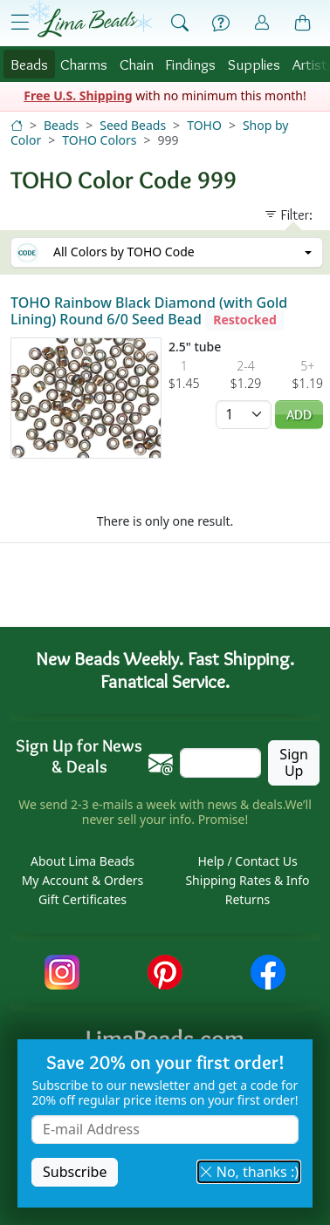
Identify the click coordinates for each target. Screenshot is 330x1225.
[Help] (221, 23)
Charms (83, 64)
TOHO (204, 125)
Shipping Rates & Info (247, 880)
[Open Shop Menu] (20, 22)
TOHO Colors (99, 140)
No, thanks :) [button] (249, 1171)
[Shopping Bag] (303, 23)
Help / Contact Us (247, 861)
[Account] (262, 23)
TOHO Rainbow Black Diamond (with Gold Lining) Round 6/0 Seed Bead (148, 311)
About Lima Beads (82, 861)
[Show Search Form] (180, 23)
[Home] (16, 125)
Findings (190, 64)
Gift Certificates (82, 899)
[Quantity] (244, 414)
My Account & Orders (83, 880)
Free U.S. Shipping (78, 95)
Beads (29, 64)
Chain (137, 64)
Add (299, 414)
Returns (247, 899)
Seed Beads (133, 125)
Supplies (254, 64)
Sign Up (293, 762)
